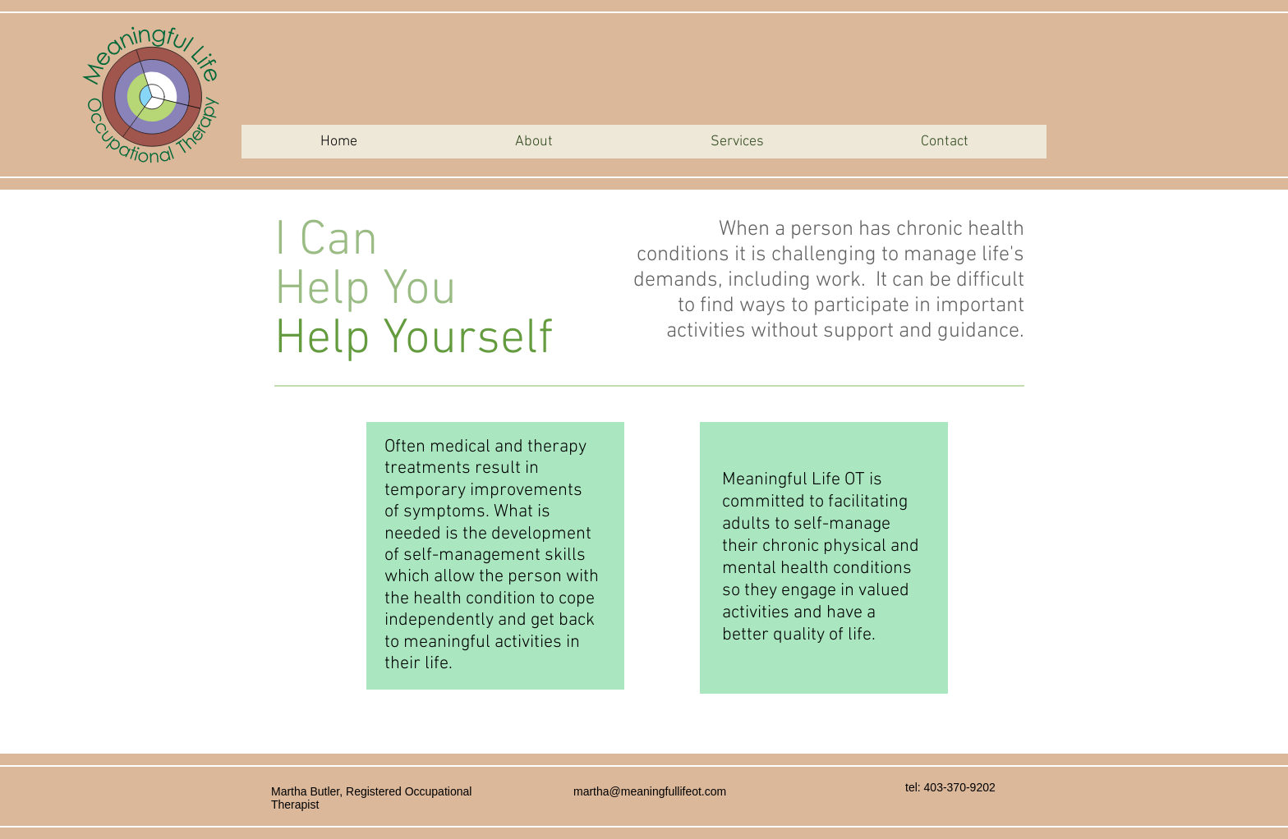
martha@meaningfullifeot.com (649, 791)
